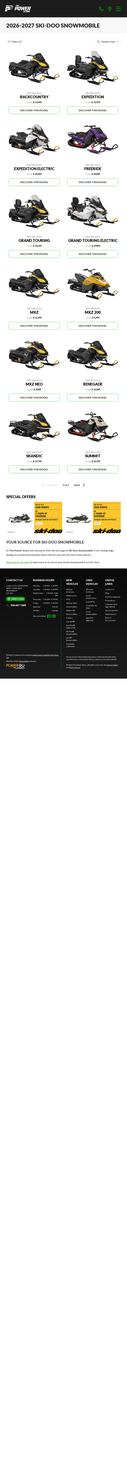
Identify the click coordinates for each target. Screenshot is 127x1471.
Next (80, 485)
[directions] (110, 8)
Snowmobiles (71, 607)
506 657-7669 (16, 605)
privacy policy (112, 665)
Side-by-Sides (71, 603)
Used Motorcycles (91, 596)
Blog (107, 593)
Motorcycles (71, 595)
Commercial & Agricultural (111, 605)
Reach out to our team (18, 562)
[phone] (101, 8)
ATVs (68, 599)
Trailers (69, 618)
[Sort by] (108, 41)
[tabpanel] (45, 598)
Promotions (110, 600)
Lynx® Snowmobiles (71, 639)
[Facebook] (49, 616)
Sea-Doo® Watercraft (70, 626)
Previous (49, 485)
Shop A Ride (24, 661)
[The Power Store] (18, 9)
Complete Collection (70, 645)
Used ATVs (90, 602)
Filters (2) (15, 41)
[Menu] (118, 9)
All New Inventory (70, 590)
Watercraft (70, 610)
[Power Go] (33, 666)
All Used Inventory (90, 590)
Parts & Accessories (110, 619)
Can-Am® (70, 621)
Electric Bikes (72, 614)
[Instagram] (54, 616)
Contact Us (109, 589)
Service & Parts (111, 610)
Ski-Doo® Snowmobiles (71, 632)
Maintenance (110, 614)
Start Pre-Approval (90, 619)
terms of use (75, 667)
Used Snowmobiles (91, 613)
